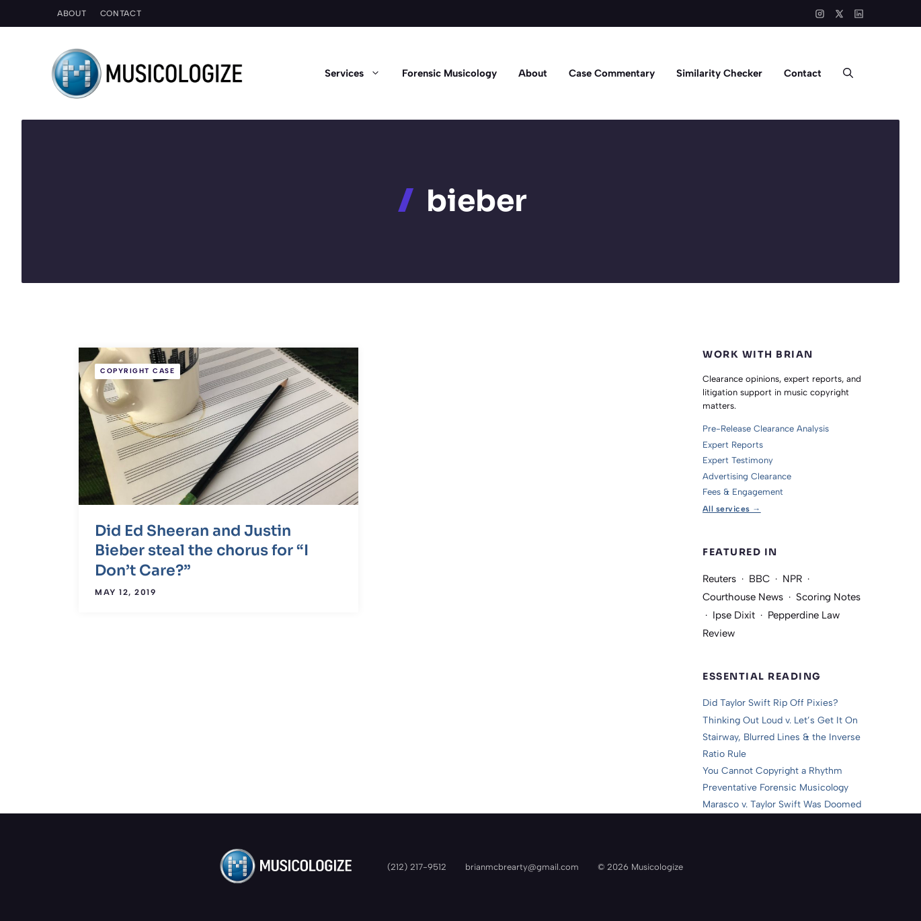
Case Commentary (612, 73)
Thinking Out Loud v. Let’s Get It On (780, 720)
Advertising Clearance (747, 476)
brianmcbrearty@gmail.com (522, 867)
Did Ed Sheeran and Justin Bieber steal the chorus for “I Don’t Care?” (202, 550)
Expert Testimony (738, 460)
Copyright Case (137, 370)
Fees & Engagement (743, 492)
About (72, 13)
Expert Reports (733, 445)
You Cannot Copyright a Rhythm (772, 770)
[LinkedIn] (859, 14)
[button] (848, 73)
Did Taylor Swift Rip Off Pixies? (770, 703)
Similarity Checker (719, 73)
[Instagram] (820, 14)
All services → (732, 509)
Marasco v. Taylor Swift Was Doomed (782, 804)
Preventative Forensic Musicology (775, 787)
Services (358, 73)
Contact (121, 13)
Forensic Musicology (449, 73)
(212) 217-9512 (416, 867)
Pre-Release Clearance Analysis (766, 429)
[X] (839, 14)
